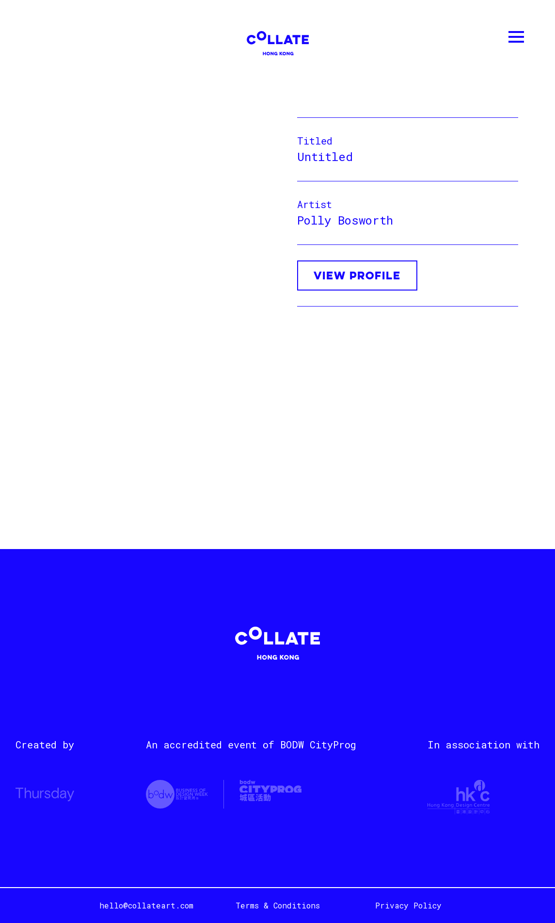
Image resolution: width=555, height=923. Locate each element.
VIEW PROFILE (357, 276)
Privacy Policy (408, 905)
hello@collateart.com (146, 905)
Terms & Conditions (278, 905)
